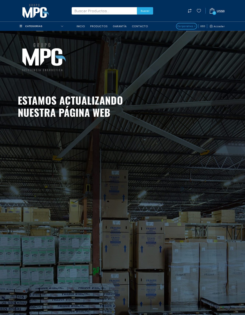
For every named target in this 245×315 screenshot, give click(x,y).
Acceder (217, 26)
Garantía (119, 26)
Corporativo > (186, 26)
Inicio (81, 26)
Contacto (140, 26)
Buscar (145, 10)
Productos (99, 26)
